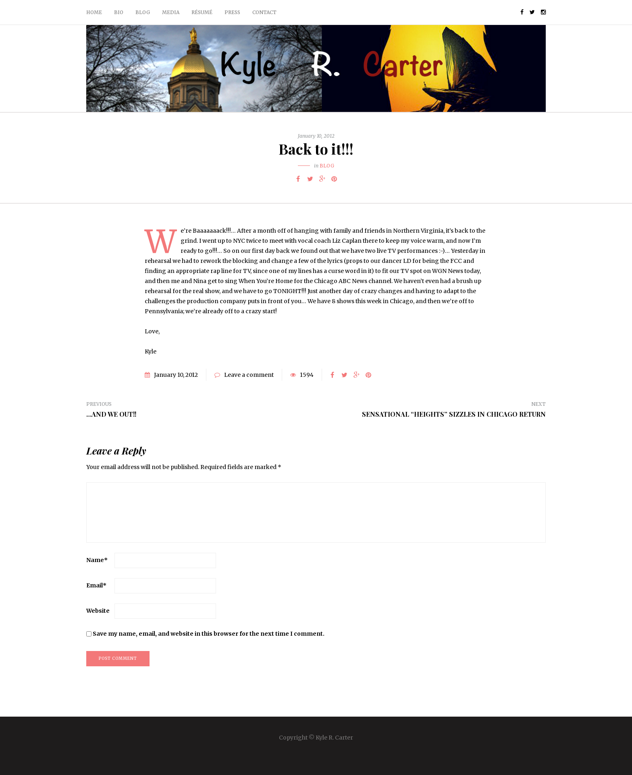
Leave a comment (249, 374)
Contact (264, 12)
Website (98, 610)
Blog (142, 12)
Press (232, 12)
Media (170, 12)
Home (94, 12)
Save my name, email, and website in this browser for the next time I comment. (208, 633)
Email (96, 585)
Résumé (201, 12)
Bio (118, 12)
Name (97, 560)
